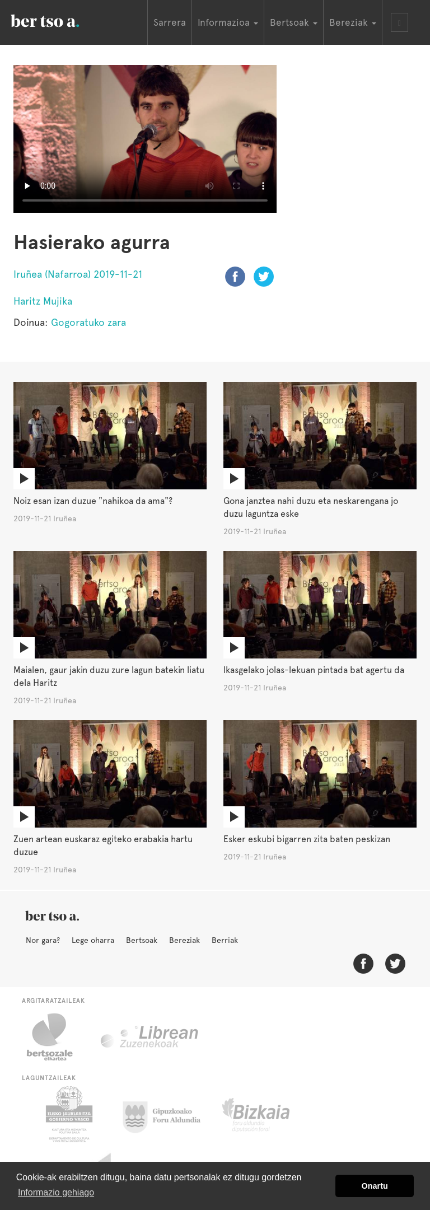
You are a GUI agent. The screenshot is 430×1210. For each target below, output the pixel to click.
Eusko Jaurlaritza (68, 1114)
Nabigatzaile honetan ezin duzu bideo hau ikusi (145, 139)
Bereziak (184, 940)
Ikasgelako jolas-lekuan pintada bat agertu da (313, 670)
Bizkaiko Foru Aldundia (268, 1114)
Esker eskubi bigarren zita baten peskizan (306, 839)
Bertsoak (141, 940)
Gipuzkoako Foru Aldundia (168, 1114)
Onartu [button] (375, 1185)
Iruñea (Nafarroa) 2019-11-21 (77, 274)
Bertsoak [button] (293, 22)
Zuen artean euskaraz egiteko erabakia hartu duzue (103, 845)
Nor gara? (43, 940)
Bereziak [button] (352, 22)
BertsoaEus (61, 19)
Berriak (225, 940)
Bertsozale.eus (57, 1037)
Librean (150, 1037)
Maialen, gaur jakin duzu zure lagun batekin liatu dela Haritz (108, 676)
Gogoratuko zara (88, 322)
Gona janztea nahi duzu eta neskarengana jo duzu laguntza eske (310, 507)
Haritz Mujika (42, 301)
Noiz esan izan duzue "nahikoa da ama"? (92, 501)
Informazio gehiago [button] (56, 1192)
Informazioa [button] (228, 22)
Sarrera (169, 22)
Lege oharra (93, 940)
